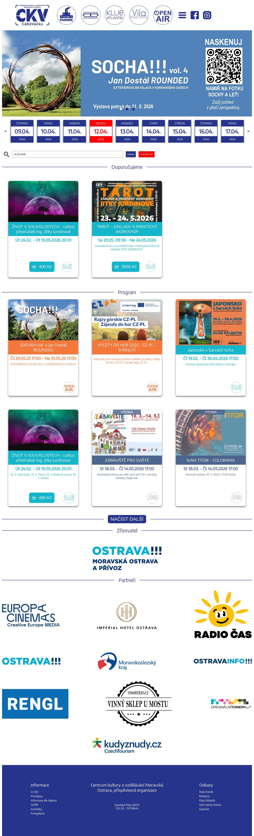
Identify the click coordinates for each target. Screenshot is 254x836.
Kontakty (36, 809)
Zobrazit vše (146, 154)
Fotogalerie (37, 813)
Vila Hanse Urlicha (210, 805)
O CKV (35, 792)
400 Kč (42, 266)
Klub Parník (206, 792)
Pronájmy (37, 796)
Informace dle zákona (44, 800)
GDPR (34, 805)
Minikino (204, 796)
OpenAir (204, 809)
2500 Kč (126, 266)
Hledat (131, 154)
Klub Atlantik (207, 800)
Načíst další (127, 519)
